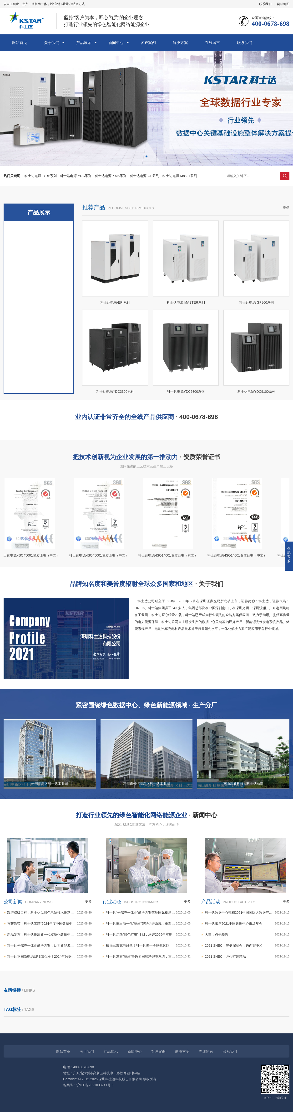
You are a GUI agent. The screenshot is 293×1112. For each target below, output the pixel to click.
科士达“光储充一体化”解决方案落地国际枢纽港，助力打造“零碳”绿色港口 (148, 958)
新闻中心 (116, 43)
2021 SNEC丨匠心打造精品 (247, 1002)
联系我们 (265, 4)
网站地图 (283, 4)
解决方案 (180, 43)
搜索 (284, 176)
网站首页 (19, 43)
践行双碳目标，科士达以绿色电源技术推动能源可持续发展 (49, 958)
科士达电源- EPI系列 (39, 395)
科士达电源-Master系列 (179, 176)
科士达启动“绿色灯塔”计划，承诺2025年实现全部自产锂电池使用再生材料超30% (148, 980)
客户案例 (148, 43)
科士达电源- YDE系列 (41, 176)
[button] (146, 156)
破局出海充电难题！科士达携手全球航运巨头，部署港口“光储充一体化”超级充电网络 (148, 991)
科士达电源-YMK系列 (110, 176)
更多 (286, 277)
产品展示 (83, 43)
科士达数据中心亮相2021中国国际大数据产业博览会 (247, 958)
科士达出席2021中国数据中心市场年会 (247, 969)
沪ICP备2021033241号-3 (95, 1085)
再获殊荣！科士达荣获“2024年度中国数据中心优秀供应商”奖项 (49, 969)
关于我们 (51, 43)
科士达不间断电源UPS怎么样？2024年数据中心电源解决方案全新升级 (49, 1002)
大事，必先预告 (247, 980)
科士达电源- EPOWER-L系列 (38, 415)
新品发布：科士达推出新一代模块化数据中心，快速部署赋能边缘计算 (49, 980)
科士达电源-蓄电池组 (39, 453)
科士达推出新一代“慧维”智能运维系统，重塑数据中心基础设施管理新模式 (148, 969)
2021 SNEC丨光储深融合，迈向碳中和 (247, 991)
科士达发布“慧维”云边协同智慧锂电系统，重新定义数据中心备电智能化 (148, 1002)
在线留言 (212, 43)
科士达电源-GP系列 (145, 176)
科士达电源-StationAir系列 (39, 434)
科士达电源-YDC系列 (75, 176)
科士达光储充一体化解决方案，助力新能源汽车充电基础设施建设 (49, 991)
